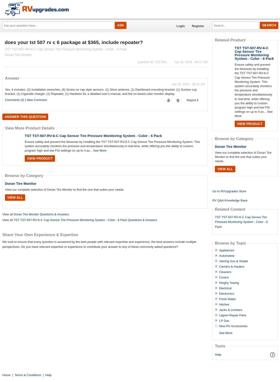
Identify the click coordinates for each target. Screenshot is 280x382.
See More (99, 150)
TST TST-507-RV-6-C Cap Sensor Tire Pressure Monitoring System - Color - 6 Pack (93, 136)
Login (181, 26)
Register (198, 26)
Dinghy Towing (229, 283)
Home (6, 375)
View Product (40, 158)
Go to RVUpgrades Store (229, 191)
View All (15, 197)
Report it (192, 100)
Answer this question (25, 117)
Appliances (226, 250)
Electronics (226, 293)
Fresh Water (227, 299)
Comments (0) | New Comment (26, 100)
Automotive (226, 255)
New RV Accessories (233, 326)
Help (218, 354)
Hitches (224, 304)
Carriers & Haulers (231, 266)
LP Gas (224, 320)
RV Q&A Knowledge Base (229, 200)
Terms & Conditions (28, 375)
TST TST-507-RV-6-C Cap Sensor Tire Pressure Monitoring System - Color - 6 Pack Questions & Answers (85, 220)
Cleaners (225, 272)
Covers (224, 277)
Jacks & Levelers (230, 310)
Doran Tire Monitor (20, 183)
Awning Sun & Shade (233, 261)
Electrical (225, 288)
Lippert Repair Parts (232, 315)
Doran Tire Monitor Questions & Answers (41, 214)
